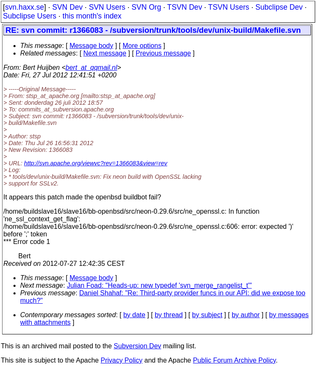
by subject (207, 314)
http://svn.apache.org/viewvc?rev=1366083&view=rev (95, 163)
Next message (104, 53)
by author (246, 314)
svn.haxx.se (24, 7)
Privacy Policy (121, 360)
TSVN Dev (184, 7)
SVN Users (107, 7)
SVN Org (146, 7)
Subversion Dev (137, 346)
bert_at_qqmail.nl (91, 67)
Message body (91, 45)
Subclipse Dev (279, 7)
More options (142, 45)
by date (134, 314)
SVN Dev (67, 7)
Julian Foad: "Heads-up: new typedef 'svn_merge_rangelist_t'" (159, 285)
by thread (169, 314)
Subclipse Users (29, 16)
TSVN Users (228, 7)
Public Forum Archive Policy (234, 360)
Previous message (163, 53)
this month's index (92, 16)
